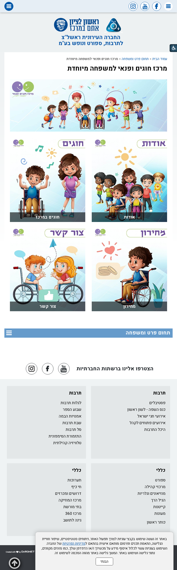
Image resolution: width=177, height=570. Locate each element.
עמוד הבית (159, 58)
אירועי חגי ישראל (151, 416)
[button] (168, 6)
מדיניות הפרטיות (73, 543)
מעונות (159, 513)
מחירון (129, 306)
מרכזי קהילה (155, 487)
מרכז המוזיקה (70, 500)
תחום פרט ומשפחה (135, 58)
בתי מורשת (72, 507)
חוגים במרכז (47, 217)
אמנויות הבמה (70, 416)
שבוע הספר (72, 409)
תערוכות (74, 480)
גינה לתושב (72, 520)
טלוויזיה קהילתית (67, 443)
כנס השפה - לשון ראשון (146, 409)
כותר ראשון (156, 522)
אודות (129, 217)
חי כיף (76, 487)
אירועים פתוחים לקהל (147, 423)
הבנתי (104, 561)
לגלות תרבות (71, 403)
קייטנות (159, 507)
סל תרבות (73, 429)
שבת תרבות (71, 423)
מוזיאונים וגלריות (151, 493)
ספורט (160, 480)
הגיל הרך (158, 500)
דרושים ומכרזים (68, 493)
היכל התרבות (154, 429)
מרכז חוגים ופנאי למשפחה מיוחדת (117, 68)
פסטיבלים (157, 403)
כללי (160, 470)
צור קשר (47, 306)
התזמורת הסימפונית (65, 436)
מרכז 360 (73, 513)
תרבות (159, 393)
